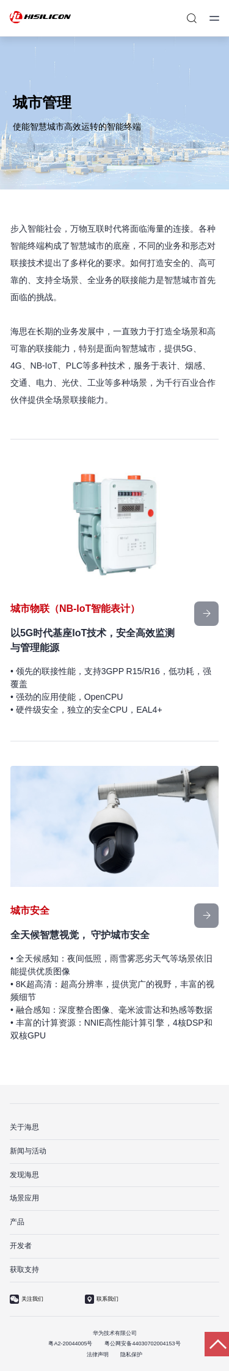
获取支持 (24, 1269)
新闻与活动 (28, 1151)
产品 (17, 1222)
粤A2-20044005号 (70, 1343)
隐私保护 (131, 1354)
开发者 (21, 1245)
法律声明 (98, 1354)
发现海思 (24, 1175)
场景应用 (24, 1198)
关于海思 (24, 1127)
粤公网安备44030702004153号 (142, 1343)
